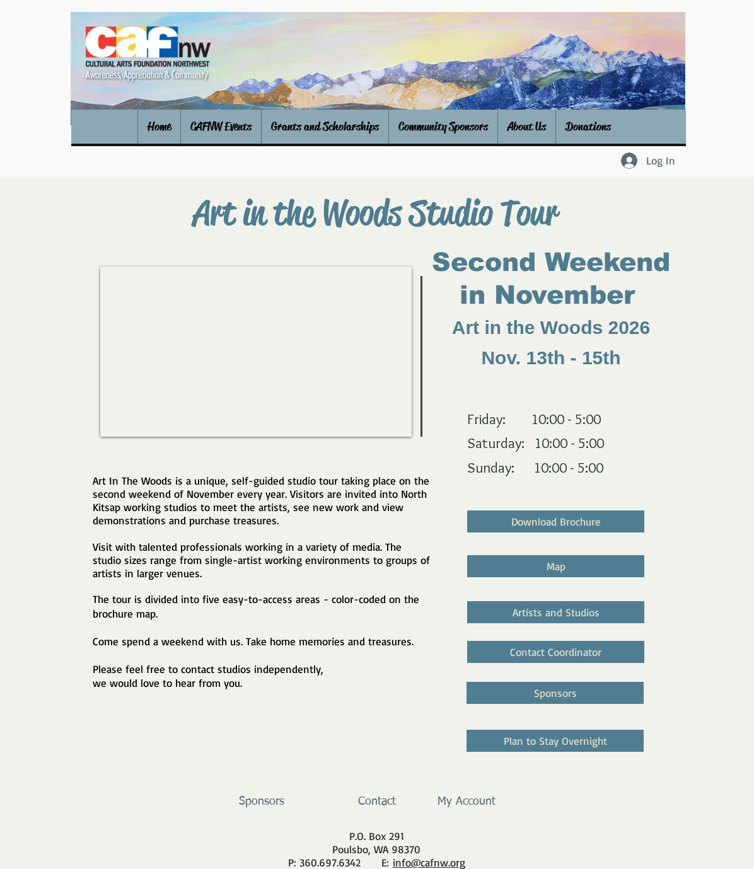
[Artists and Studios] (555, 612)
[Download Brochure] (555, 521)
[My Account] (466, 802)
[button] (220, 127)
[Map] (555, 566)
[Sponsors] (555, 693)
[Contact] (376, 802)
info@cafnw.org (429, 862)
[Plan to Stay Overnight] (555, 741)
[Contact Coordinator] (555, 652)
